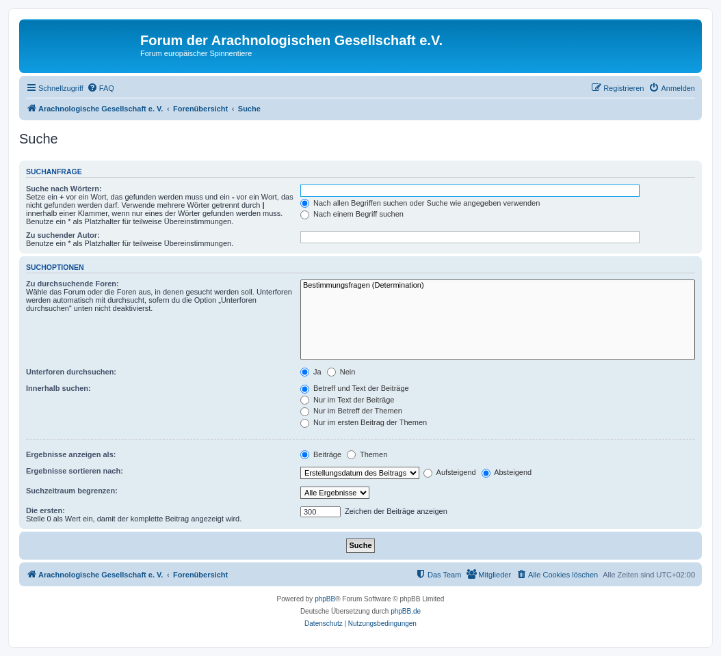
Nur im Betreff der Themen (351, 411)
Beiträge (320, 454)
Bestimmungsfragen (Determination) (498, 285)
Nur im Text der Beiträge (347, 400)
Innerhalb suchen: (58, 388)
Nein (341, 372)
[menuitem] (100, 88)
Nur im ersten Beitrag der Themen (363, 422)
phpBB (325, 599)
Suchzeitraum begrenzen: (72, 491)
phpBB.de (406, 611)
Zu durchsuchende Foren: (72, 283)
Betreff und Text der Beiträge (354, 388)
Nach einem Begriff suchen (352, 214)
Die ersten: (45, 510)
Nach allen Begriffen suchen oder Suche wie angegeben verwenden (420, 203)
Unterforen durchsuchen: (71, 372)
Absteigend (507, 472)
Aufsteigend (449, 472)
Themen (367, 454)
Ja (311, 372)
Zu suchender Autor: (63, 235)
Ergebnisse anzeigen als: (71, 454)
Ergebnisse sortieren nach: (74, 471)
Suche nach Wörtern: (64, 188)
